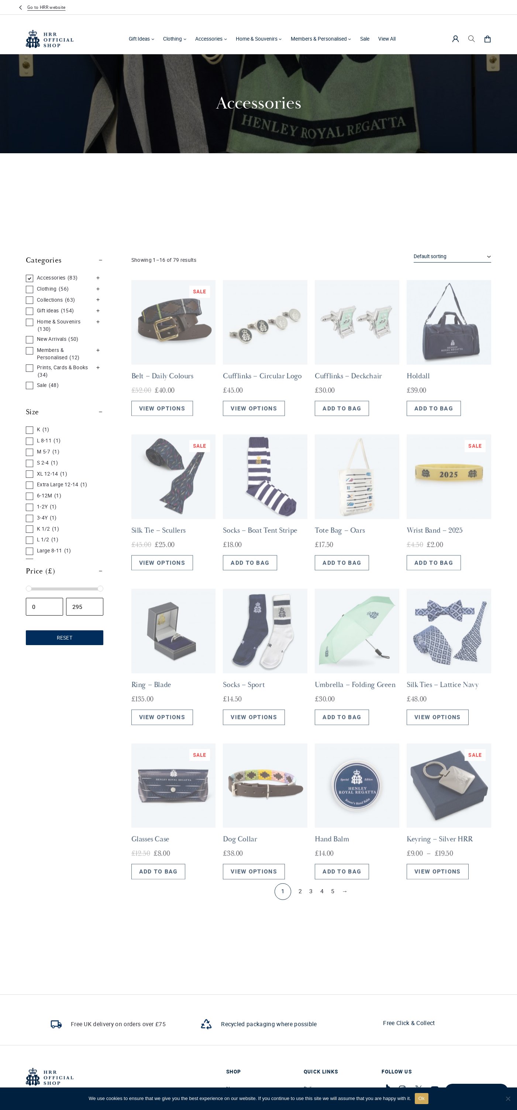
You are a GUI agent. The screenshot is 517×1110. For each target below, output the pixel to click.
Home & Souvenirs (257, 38)
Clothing (172, 38)
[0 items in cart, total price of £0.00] (487, 38)
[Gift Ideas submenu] (152, 38)
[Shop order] (452, 257)
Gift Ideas (139, 38)
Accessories (209, 38)
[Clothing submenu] (184, 38)
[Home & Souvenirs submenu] (280, 38)
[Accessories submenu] (225, 38)
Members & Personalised (319, 38)
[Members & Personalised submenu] (349, 38)
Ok (421, 1098)
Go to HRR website (46, 7)
